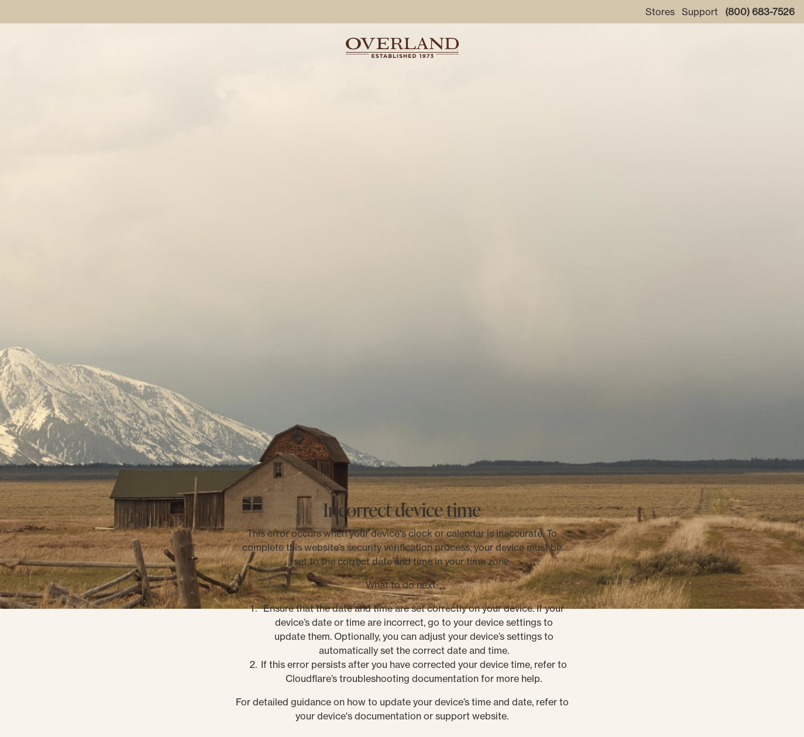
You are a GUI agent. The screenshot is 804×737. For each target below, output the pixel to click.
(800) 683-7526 (760, 12)
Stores (660, 12)
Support (700, 12)
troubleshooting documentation (409, 678)
